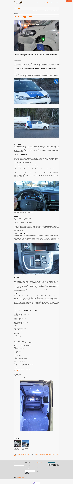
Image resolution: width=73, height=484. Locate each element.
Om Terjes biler (52, 2)
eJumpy (44, 454)
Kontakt (57, 2)
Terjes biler (19, 2)
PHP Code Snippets (32, 479)
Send (27, 473)
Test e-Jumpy (56, 454)
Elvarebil (29, 454)
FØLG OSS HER (39, 462)
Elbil (27, 454)
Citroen (21, 454)
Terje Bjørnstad (22, 18)
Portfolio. (22, 477)
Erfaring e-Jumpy (48, 454)
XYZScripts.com (41, 479)
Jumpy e (53, 454)
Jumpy (51, 454)
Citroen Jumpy (35, 454)
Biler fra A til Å (46, 2)
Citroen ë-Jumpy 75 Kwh (23, 17)
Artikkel (19, 454)
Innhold (41, 2)
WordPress (19, 477)
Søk (37, 2)
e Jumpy (38, 454)
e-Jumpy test (41, 454)
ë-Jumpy (23, 454)
